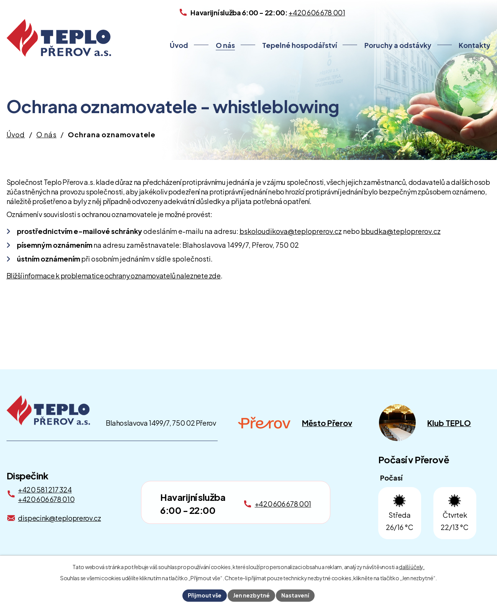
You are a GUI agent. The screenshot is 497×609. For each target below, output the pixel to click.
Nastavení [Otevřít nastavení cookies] (295, 595)
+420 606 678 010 (46, 499)
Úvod (179, 45)
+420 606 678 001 (283, 503)
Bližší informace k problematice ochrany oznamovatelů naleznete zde (114, 275)
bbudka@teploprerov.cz (401, 231)
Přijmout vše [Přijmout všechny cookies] (204, 595)
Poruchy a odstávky (397, 45)
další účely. (412, 566)
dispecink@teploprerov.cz (59, 518)
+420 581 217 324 (45, 489)
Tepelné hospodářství (299, 45)
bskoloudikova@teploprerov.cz (290, 231)
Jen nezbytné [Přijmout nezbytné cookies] (251, 595)
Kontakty (474, 45)
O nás (225, 45)
